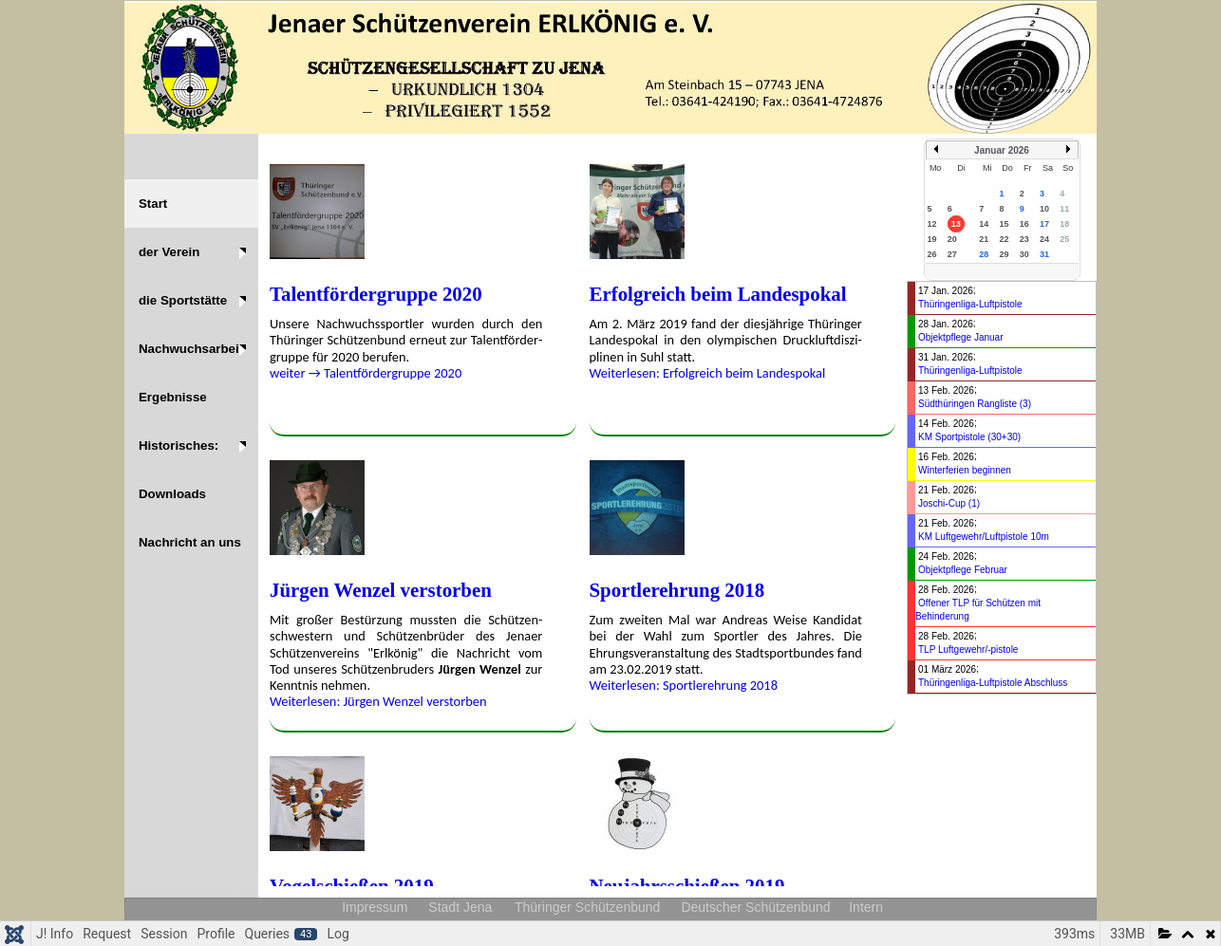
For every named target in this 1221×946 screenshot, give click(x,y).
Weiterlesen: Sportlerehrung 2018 (684, 685)
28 (983, 254)
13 (956, 224)
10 (1044, 208)
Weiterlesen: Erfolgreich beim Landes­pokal (708, 372)
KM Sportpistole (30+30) (969, 437)
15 (1003, 224)
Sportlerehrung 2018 (677, 590)
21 (983, 239)
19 (932, 239)
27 (952, 254)
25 (1064, 239)
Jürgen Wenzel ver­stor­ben (381, 590)
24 (1044, 239)
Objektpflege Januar (961, 337)
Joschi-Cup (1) (949, 503)
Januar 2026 (1001, 150)
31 (1044, 254)
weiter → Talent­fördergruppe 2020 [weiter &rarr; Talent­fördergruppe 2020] (365, 372)
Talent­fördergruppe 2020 (376, 294)
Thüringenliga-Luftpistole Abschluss (992, 682)
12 (932, 224)
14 (983, 224)
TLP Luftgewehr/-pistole (968, 649)
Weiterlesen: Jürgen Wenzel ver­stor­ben (378, 701)
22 (1003, 239)
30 (1024, 254)
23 (1024, 239)
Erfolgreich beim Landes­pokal (718, 294)
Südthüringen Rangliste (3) (974, 404)
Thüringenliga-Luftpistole (970, 304)
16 (1024, 224)
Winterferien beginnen (964, 470)
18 (1064, 224)
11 (1064, 208)
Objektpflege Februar (962, 570)
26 (932, 254)
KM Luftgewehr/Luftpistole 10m (983, 536)
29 (1003, 254)
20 (952, 239)
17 (1044, 224)
